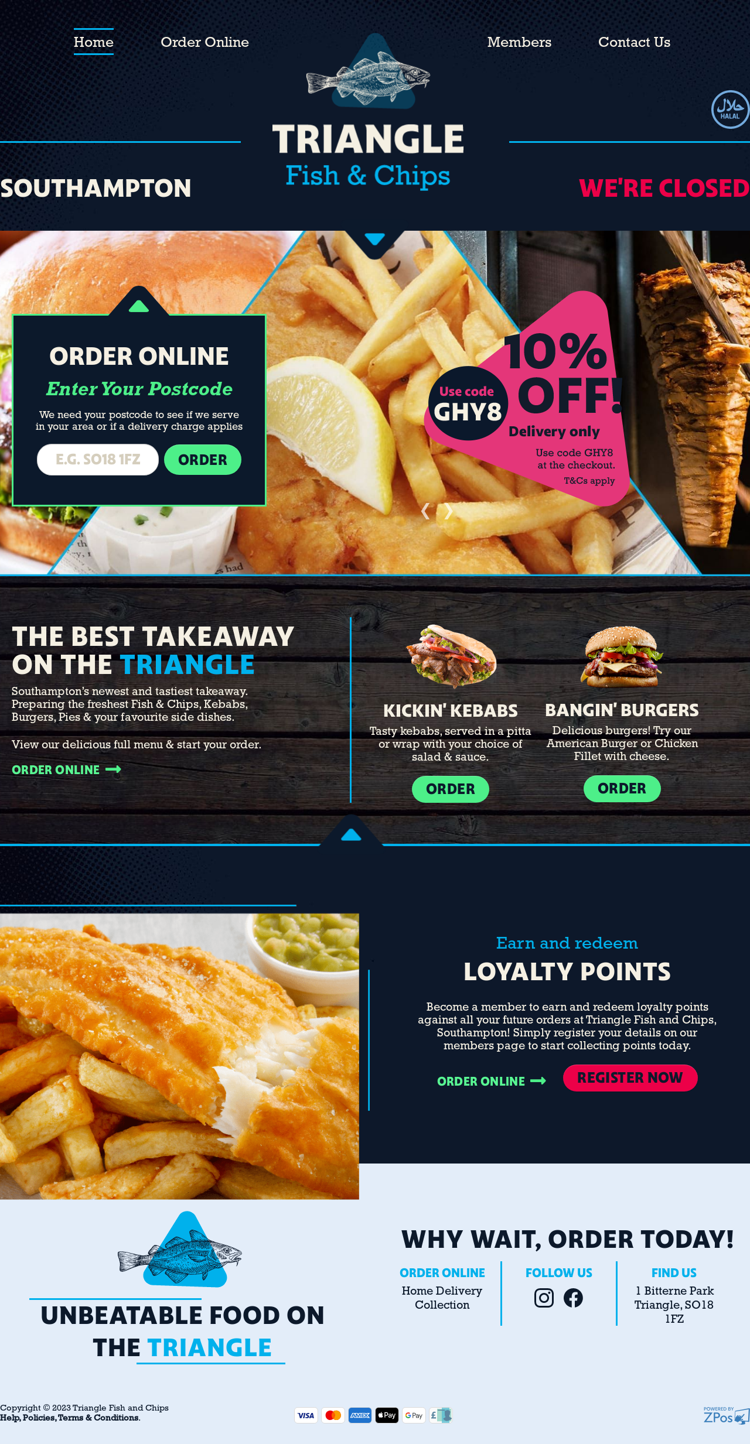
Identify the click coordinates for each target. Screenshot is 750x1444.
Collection (442, 1306)
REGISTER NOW (630, 1078)
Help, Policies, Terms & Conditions (69, 1418)
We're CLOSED (664, 187)
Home (94, 43)
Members (519, 43)
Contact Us (634, 43)
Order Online (205, 43)
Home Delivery (442, 1292)
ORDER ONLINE (66, 770)
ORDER (450, 789)
